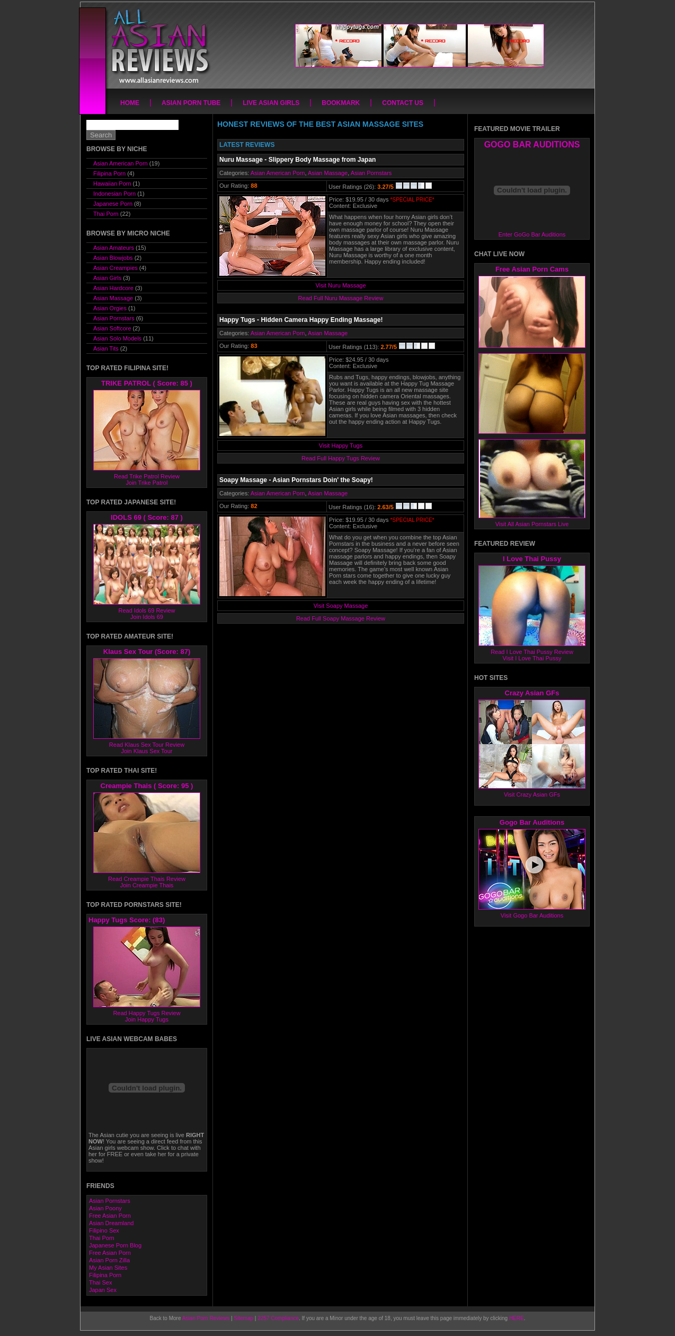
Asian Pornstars (371, 173)
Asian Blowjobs (113, 258)
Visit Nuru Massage (340, 285)
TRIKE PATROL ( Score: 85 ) (146, 383)
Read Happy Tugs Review (146, 1013)
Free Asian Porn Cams (532, 269)
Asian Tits (106, 348)
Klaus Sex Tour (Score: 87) (146, 652)
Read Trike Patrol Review (147, 476)
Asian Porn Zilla (109, 1260)
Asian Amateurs (113, 248)
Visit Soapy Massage (341, 605)
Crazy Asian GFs (532, 693)
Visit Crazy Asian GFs (532, 794)
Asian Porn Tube (191, 103)
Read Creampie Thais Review (146, 879)
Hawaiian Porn (112, 183)
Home (129, 103)
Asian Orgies (110, 308)
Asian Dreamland (111, 1223)
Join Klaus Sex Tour (146, 751)
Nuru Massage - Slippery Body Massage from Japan (297, 159)
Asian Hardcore (113, 288)
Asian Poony (105, 1208)
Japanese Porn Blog (115, 1245)
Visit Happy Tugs (340, 445)
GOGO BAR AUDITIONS (532, 144)
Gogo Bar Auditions (532, 822)
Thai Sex (100, 1282)
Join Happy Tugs (146, 1019)
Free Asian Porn (110, 1215)
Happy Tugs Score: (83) (126, 920)
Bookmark (341, 103)
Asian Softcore (112, 328)
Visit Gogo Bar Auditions (532, 915)
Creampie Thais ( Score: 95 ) (147, 786)
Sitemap (243, 1318)
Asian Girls (107, 278)
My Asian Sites (108, 1267)
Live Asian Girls (271, 103)
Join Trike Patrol (147, 482)
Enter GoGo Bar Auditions (532, 234)
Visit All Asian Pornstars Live (532, 524)
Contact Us (402, 103)
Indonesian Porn (114, 193)
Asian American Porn (278, 173)
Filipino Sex (104, 1230)
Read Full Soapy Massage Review (340, 618)
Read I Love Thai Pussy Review (532, 652)
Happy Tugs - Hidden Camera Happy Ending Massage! (301, 320)
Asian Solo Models (117, 338)
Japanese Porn (112, 203)
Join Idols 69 (146, 617)
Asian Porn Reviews (205, 1318)
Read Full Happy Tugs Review (340, 458)
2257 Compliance (278, 1318)
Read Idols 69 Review (146, 610)
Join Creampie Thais (147, 885)
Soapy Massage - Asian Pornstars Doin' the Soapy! (296, 480)
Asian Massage (328, 173)
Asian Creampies (115, 268)
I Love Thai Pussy (532, 559)
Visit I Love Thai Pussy (532, 658)
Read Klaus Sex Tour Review (146, 744)
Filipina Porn (109, 173)
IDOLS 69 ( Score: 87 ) (147, 517)
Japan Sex (103, 1290)
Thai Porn (106, 214)
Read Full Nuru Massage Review (341, 298)
